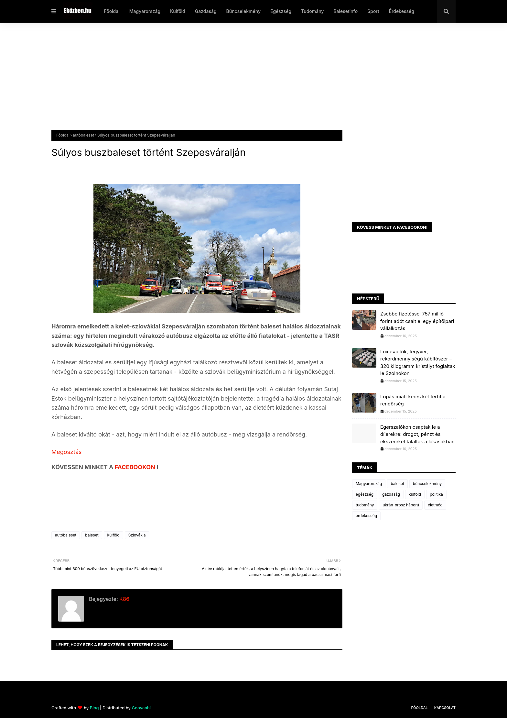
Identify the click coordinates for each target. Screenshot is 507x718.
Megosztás (66, 451)
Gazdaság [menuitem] (206, 11)
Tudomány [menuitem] (312, 11)
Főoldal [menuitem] (111, 11)
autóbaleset (83, 135)
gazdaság (391, 494)
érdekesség (366, 515)
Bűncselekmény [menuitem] (243, 11)
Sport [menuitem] (373, 11)
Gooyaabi (141, 707)
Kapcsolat (445, 707)
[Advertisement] (245, 81)
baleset (91, 535)
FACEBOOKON (136, 467)
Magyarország (369, 483)
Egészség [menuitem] (280, 11)
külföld (113, 535)
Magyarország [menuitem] (144, 11)
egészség (364, 494)
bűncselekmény (427, 483)
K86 (123, 599)
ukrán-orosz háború (401, 505)
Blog (94, 707)
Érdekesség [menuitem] (401, 11)
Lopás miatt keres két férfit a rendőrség (413, 400)
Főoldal (63, 135)
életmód (435, 505)
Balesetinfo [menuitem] (345, 11)
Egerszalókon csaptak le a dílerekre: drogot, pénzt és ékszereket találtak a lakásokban (417, 434)
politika (436, 494)
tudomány (365, 505)
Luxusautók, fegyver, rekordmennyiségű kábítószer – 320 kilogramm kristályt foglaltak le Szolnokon (417, 362)
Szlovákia (137, 535)
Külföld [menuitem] (177, 11)
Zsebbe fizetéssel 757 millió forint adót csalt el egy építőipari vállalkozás (417, 321)
